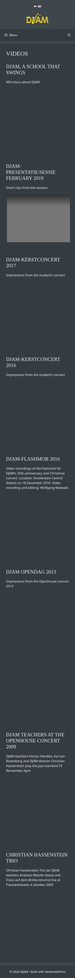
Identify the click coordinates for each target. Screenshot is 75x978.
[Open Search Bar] (69, 35)
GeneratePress (55, 972)
